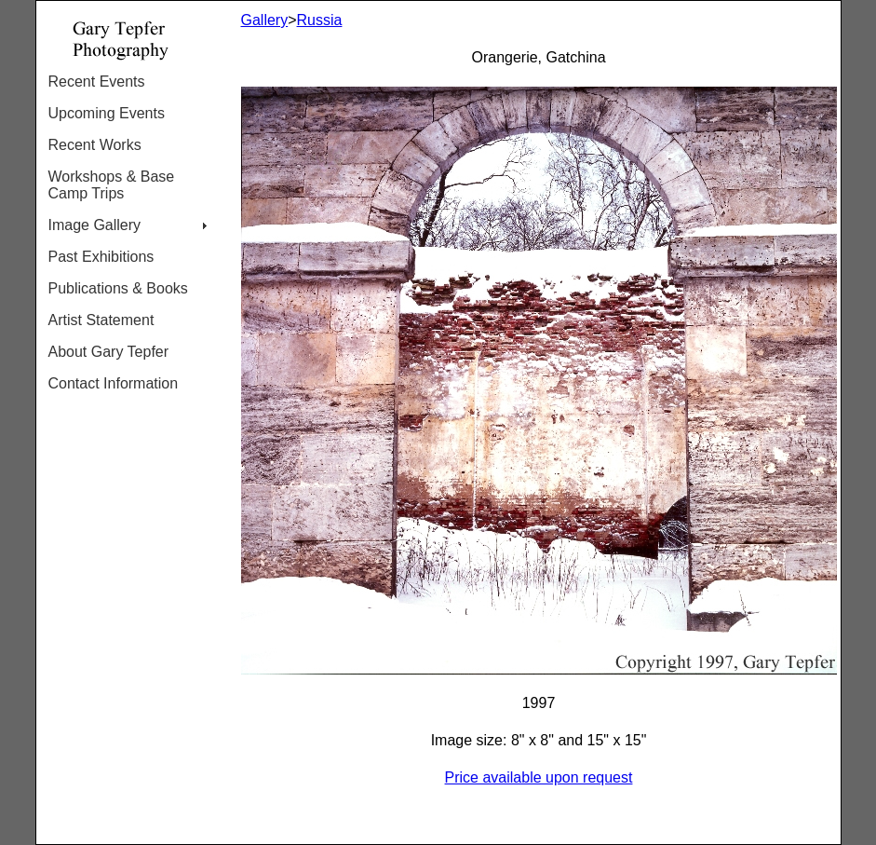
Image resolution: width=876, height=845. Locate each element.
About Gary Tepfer (108, 352)
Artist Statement (101, 320)
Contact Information (113, 383)
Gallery (265, 20)
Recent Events (96, 81)
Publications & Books (118, 288)
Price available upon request (539, 777)
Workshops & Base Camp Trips (111, 185)
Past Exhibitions (101, 257)
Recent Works (95, 145)
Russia (320, 20)
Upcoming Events (106, 113)
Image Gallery (95, 225)
